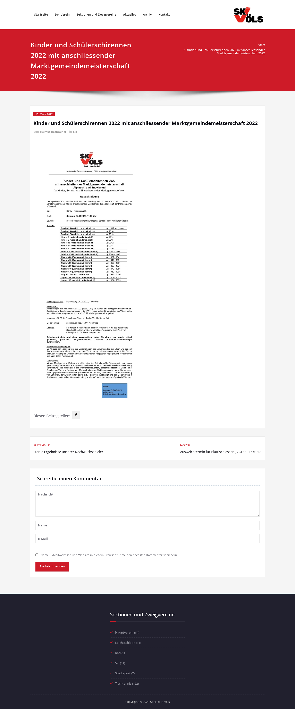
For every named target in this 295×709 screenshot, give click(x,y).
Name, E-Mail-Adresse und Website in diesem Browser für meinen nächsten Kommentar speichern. (110, 555)
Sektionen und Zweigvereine (96, 14)
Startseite (41, 14)
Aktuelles (129, 14)
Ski (76, 132)
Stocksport (122, 672)
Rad (118, 652)
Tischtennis (123, 682)
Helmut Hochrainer (53, 132)
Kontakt (164, 14)
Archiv (147, 14)
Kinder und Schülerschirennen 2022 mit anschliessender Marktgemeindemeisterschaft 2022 (224, 51)
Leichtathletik (125, 642)
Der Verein (62, 14)
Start (261, 45)
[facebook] (76, 414)
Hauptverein (124, 632)
